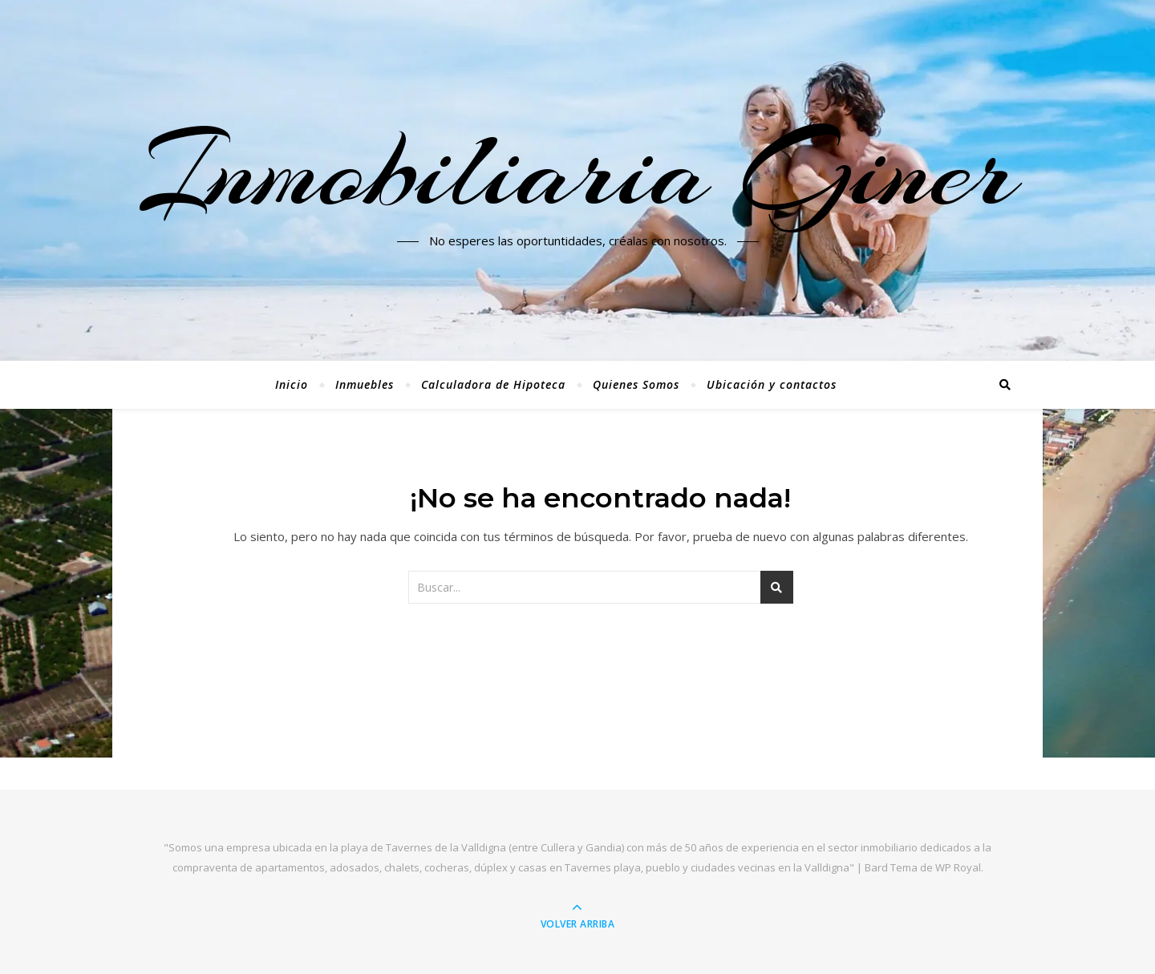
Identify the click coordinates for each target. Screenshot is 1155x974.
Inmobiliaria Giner (577, 171)
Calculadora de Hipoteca (493, 384)
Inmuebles (364, 384)
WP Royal (958, 867)
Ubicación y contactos (772, 384)
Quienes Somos (636, 384)
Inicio (291, 384)
